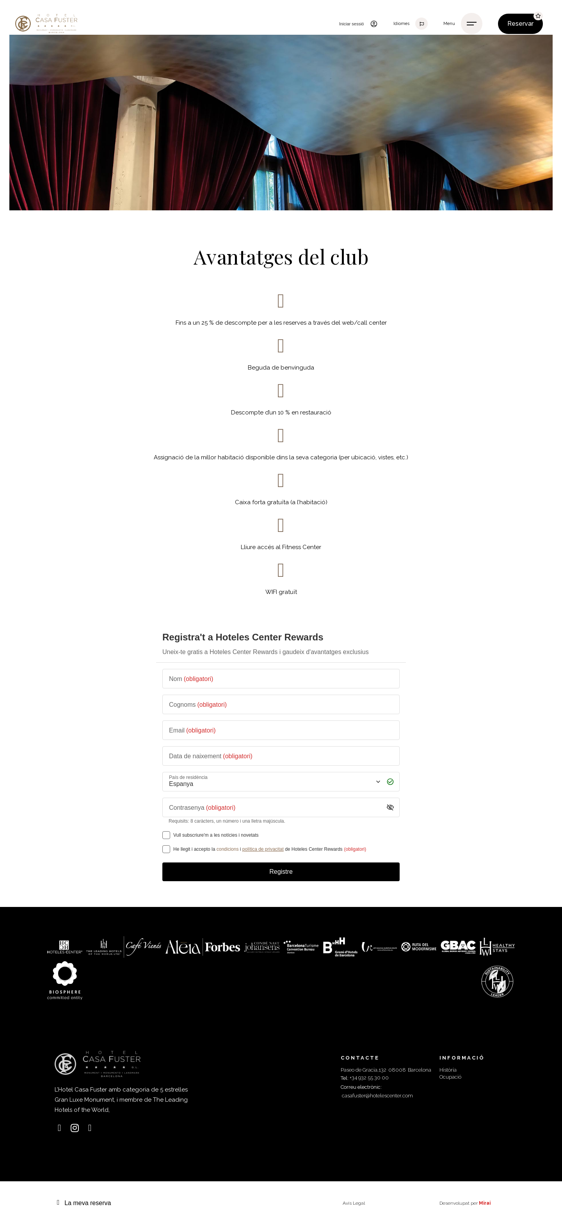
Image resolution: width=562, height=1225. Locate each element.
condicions (228, 849)
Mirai (485, 1203)
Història (448, 1070)
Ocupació (450, 1077)
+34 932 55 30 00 (369, 1078)
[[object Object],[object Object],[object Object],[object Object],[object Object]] (166, 849)
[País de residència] (274, 781)
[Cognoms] (281, 704)
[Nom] (281, 679)
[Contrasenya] (275, 807)
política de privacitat (263, 849)
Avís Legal (354, 1203)
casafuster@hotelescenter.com (377, 1096)
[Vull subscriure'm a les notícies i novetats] (166, 835)
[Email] (281, 730)
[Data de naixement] (281, 756)
